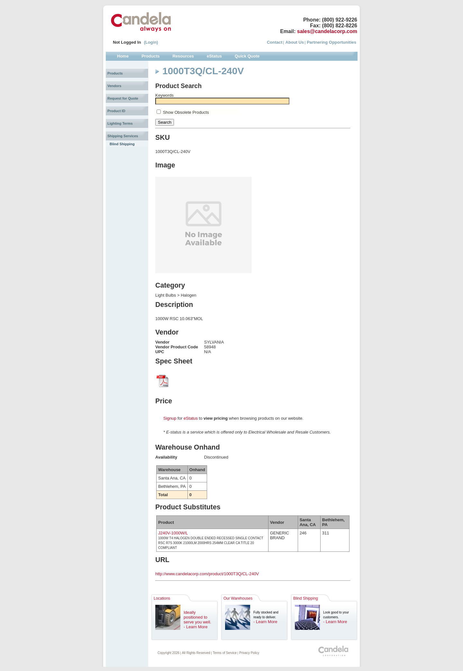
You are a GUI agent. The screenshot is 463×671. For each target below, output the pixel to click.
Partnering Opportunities (331, 42)
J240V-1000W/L (173, 533)
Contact (274, 42)
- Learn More (195, 626)
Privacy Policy (249, 653)
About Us (294, 42)
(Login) (151, 42)
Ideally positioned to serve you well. (197, 617)
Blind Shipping (122, 144)
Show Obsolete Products (186, 112)
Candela (141, 22)
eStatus (191, 418)
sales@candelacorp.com (327, 31)
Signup (169, 418)
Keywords (164, 95)
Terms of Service (225, 653)
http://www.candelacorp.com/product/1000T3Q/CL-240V (207, 573)
